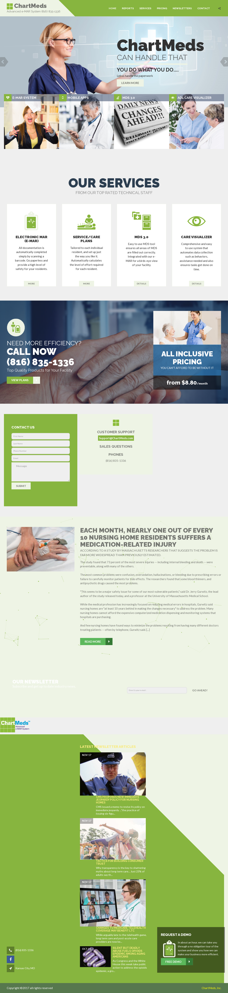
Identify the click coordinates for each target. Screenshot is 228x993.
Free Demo (206, 961)
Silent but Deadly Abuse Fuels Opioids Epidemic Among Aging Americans (129, 952)
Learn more (130, 83)
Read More (98, 641)
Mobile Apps (78, 98)
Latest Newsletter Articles (108, 746)
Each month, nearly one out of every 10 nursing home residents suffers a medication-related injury (146, 537)
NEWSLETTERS (182, 8)
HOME (112, 8)
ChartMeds (27, 6)
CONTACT (203, 8)
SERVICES (145, 8)
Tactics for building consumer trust (119, 862)
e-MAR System (24, 98)
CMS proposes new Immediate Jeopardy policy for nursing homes (117, 799)
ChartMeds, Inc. (211, 988)
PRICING (162, 8)
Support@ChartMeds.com (116, 438)
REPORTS (128, 8)
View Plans (25, 380)
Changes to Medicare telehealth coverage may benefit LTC (121, 929)
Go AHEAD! (199, 690)
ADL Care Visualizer (194, 98)
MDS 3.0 (128, 98)
